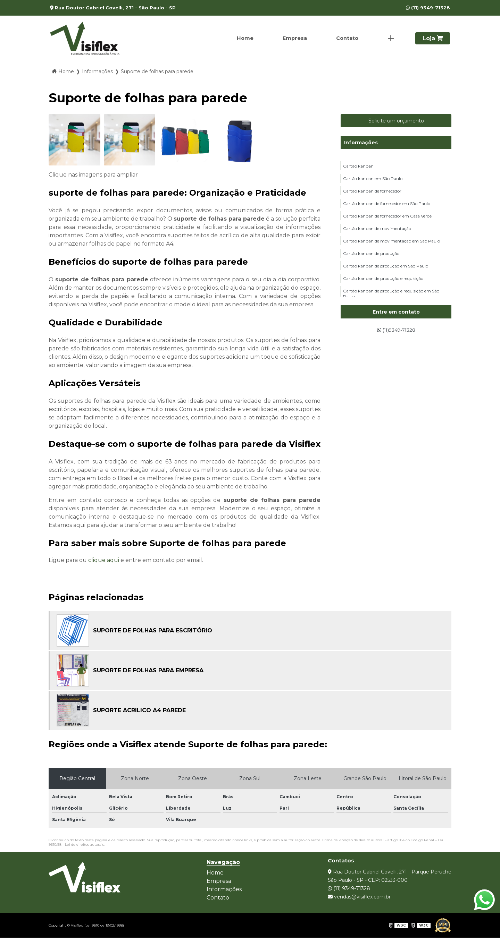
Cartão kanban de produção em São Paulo (385, 275)
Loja (433, 38)
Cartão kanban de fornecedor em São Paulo (386, 207)
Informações (361, 142)
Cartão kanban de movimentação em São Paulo (391, 247)
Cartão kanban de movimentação (377, 234)
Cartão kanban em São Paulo (372, 180)
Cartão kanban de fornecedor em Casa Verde (387, 220)
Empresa (291, 38)
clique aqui (103, 560)
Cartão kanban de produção (371, 261)
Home (240, 38)
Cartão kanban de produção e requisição (383, 288)
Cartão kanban (358, 166)
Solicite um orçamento (396, 121)
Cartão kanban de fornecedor (372, 193)
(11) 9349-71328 (428, 7)
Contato (346, 38)
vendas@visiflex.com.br (359, 897)
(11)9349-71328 (396, 330)
